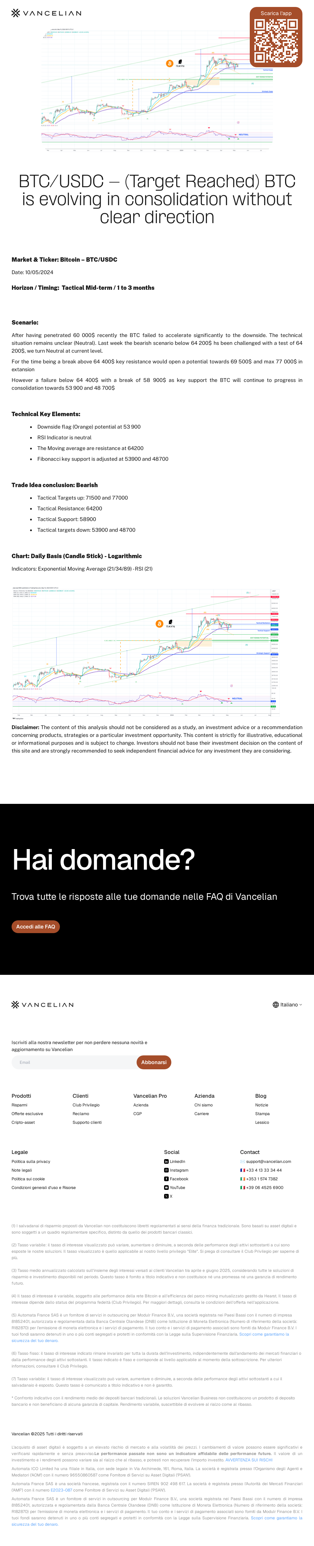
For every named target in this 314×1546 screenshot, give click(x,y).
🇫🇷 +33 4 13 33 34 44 (261, 1170)
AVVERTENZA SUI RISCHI (249, 1460)
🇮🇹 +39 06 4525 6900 (261, 1187)
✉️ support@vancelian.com (265, 1161)
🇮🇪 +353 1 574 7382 (259, 1178)
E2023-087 (61, 1490)
